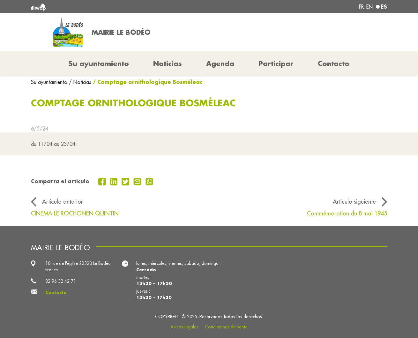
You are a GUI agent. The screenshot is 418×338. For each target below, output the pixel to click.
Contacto (333, 63)
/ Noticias (80, 82)
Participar (276, 63)
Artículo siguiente (354, 201)
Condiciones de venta (226, 327)
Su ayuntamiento (50, 82)
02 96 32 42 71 (60, 281)
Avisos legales (184, 327)
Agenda (220, 63)
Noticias (167, 63)
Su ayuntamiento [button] (99, 63)
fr (361, 7)
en (369, 7)
